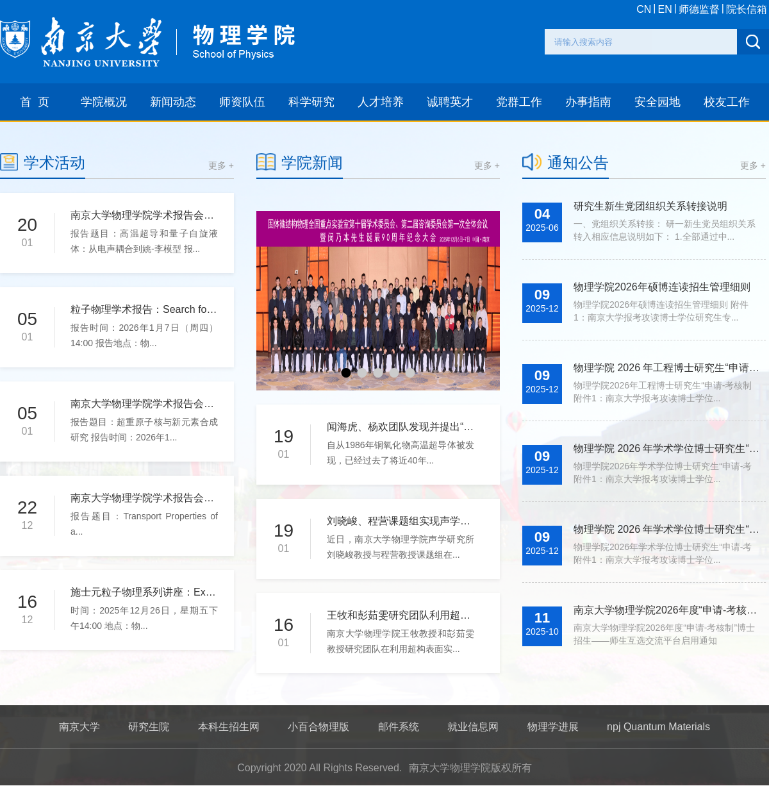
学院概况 (104, 102)
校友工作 (727, 102)
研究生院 (148, 726)
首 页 (34, 102)
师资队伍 (242, 102)
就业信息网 (473, 726)
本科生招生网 (229, 726)
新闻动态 (173, 102)
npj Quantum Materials (658, 726)
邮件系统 (398, 726)
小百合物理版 (318, 726)
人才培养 (381, 102)
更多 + (221, 165)
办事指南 (588, 102)
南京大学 (79, 726)
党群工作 (519, 102)
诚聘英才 (450, 102)
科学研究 (311, 102)
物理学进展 (553, 726)
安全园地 (657, 102)
